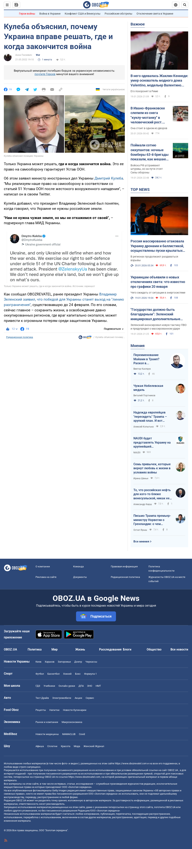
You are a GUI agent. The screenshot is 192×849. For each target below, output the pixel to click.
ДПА (81, 685)
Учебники (49, 685)
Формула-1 (90, 673)
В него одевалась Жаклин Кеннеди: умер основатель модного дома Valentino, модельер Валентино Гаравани (159, 81)
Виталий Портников (144, 395)
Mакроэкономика (72, 722)
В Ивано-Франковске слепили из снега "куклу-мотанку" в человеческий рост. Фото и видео (148, 115)
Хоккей (67, 673)
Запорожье (64, 661)
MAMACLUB (68, 734)
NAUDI (136, 452)
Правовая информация (124, 566)
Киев (38, 661)
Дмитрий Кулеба (108, 178)
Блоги (127, 649)
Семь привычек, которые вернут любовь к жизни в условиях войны (152, 468)
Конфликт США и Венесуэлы (82, 13)
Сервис (90, 697)
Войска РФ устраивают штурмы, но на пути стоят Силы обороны (147, 169)
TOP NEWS (140, 189)
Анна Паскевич (23, 55)
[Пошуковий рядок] (184, 5)
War (38, 55)
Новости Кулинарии (74, 710)
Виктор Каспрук (142, 368)
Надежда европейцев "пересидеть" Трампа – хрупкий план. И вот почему (150, 417)
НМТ (98, 685)
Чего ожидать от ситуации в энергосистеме (158, 292)
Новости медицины (47, 734)
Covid (82, 734)
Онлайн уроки (67, 685)
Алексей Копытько (143, 426)
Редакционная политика (19, 337)
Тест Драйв (42, 697)
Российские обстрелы (118, 13)
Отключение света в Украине (155, 13)
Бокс (78, 673)
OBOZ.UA (173, 770)
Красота (65, 746)
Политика (35, 649)
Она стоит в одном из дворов (149, 128)
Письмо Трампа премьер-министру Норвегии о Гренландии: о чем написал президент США (152, 520)
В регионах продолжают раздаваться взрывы (154, 258)
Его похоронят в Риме (144, 91)
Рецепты (41, 710)
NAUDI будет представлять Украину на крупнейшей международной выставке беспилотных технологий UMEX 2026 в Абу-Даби (152, 442)
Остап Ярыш (140, 530)
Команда (78, 566)
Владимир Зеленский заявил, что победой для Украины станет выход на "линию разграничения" (64, 299)
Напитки (54, 710)
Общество (154, 649)
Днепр (78, 661)
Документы (80, 577)
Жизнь (80, 649)
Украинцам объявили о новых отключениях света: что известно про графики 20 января (158, 282)
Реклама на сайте (46, 577)
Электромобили (61, 697)
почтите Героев (45, 74)
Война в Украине (49, 13)
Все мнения (141, 541)
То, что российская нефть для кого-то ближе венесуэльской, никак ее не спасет (152, 494)
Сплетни (52, 746)
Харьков (49, 661)
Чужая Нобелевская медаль (148, 388)
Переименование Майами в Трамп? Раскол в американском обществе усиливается (146, 359)
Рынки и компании (47, 722)
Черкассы (91, 661)
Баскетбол (53, 673)
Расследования (110, 649)
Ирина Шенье (140, 478)
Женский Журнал (94, 746)
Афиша (40, 746)
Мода (77, 746)
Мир (54, 649)
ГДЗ (38, 685)
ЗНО (89, 685)
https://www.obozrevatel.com (131, 763)
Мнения (138, 345)
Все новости (179, 649)
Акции (78, 697)
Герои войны (27, 13)
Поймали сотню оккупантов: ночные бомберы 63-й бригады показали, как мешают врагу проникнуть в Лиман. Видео (150, 152)
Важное (138, 24)
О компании (43, 566)
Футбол (40, 673)
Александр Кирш (142, 504)
